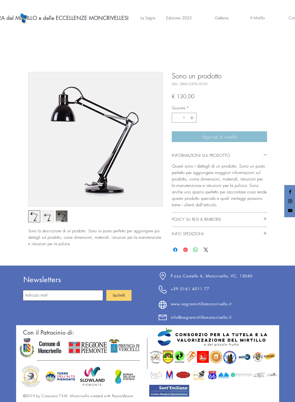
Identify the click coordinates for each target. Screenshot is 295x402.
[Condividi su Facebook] (175, 250)
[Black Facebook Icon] (290, 191)
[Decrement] (176, 117)
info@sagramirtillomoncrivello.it (201, 317)
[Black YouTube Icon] (290, 210)
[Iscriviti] (119, 295)
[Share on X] (206, 250)
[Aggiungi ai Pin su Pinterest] (185, 250)
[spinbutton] (184, 117)
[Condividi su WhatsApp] (195, 250)
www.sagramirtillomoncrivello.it (201, 303)
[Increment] (192, 117)
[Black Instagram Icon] (290, 201)
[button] (141, 18)
